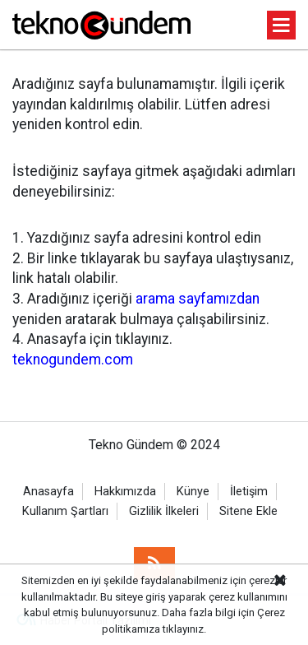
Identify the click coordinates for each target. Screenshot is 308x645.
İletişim (249, 492)
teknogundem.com (72, 359)
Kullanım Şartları (65, 511)
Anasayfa (48, 492)
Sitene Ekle (248, 511)
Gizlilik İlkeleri (164, 511)
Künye (193, 492)
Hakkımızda (125, 492)
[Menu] (282, 26)
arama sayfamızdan (198, 298)
